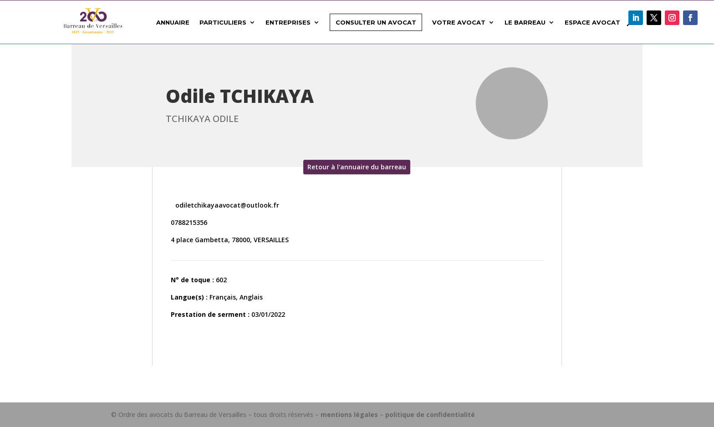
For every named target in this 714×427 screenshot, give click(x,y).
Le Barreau (525, 22)
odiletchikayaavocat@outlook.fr (226, 205)
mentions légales (349, 414)
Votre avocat (458, 22)
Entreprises (288, 22)
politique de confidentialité (430, 414)
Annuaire (172, 22)
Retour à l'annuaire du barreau (356, 167)
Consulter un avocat (376, 22)
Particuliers (222, 22)
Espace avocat (592, 22)
